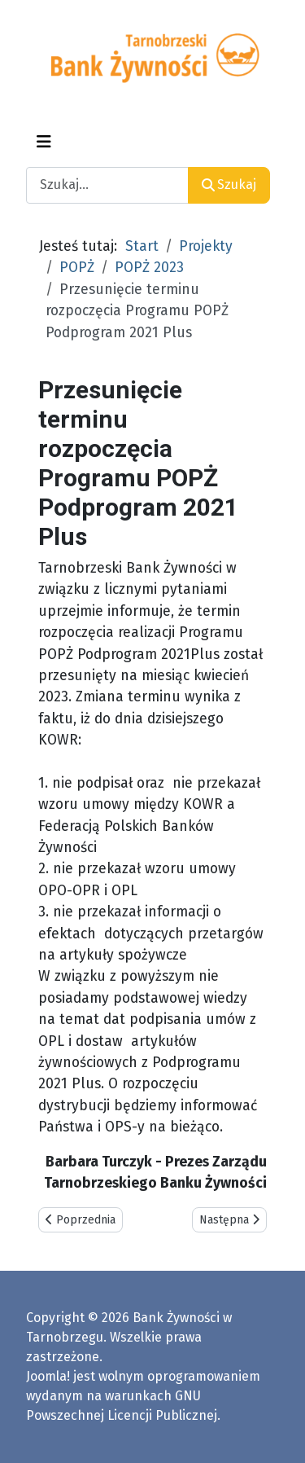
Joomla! (48, 1376)
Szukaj (229, 184)
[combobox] (107, 185)
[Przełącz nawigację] (44, 142)
